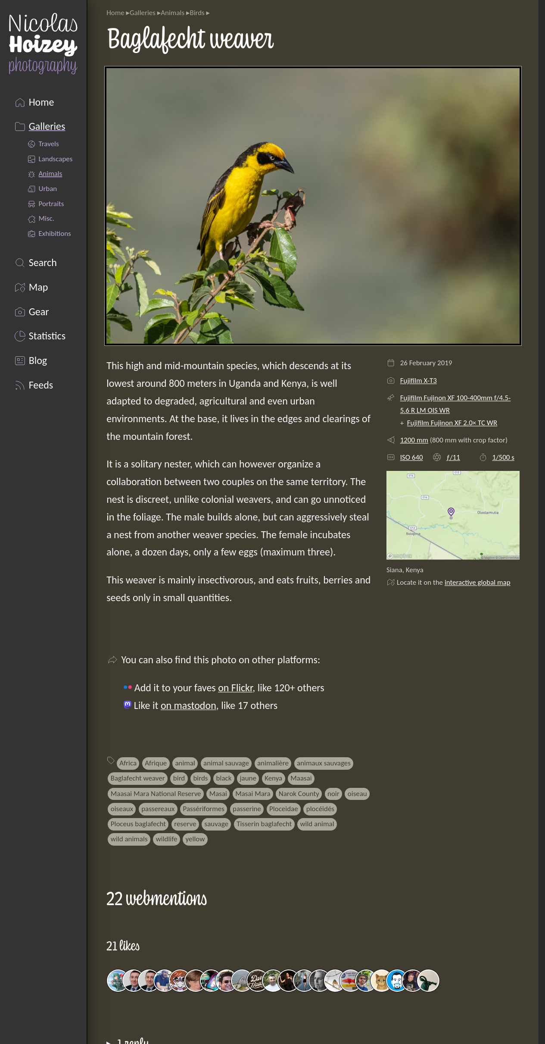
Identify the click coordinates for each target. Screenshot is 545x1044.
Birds (197, 12)
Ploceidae (283, 808)
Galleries (143, 12)
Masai (218, 793)
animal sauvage (226, 763)
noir (333, 793)
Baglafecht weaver (138, 778)
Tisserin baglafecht (264, 823)
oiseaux (122, 808)
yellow (195, 838)
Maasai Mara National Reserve (156, 793)
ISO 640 (411, 457)
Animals (172, 12)
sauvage (216, 823)
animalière (273, 763)
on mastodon (188, 705)
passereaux (157, 808)
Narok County (299, 793)
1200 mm (414, 440)
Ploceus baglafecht (138, 823)
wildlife (167, 838)
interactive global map (478, 582)
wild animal (317, 823)
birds (200, 778)
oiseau (357, 793)
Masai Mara (252, 793)
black (224, 778)
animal (185, 763)
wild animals (129, 838)
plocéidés (320, 808)
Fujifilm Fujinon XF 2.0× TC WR (452, 422)
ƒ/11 (453, 457)
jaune (248, 778)
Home (115, 12)
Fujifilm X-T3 (418, 380)
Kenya (273, 778)
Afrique (156, 763)
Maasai (300, 778)
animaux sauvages (324, 763)
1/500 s (503, 457)
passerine (247, 808)
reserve (185, 823)
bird (179, 778)
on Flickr (235, 687)
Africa (128, 763)
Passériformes (203, 808)
